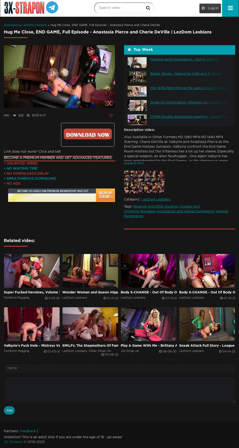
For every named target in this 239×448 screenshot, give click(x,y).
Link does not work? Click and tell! (32, 151)
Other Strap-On (100, 351)
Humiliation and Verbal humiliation (185, 211)
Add (9, 410)
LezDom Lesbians (34, 25)
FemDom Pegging (16, 298)
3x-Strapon (13, 442)
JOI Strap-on (130, 351)
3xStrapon (11, 25)
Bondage (147, 211)
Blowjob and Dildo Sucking (155, 206)
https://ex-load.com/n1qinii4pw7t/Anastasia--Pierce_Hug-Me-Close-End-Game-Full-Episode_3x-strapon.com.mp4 (88, 134)
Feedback (28, 431)
